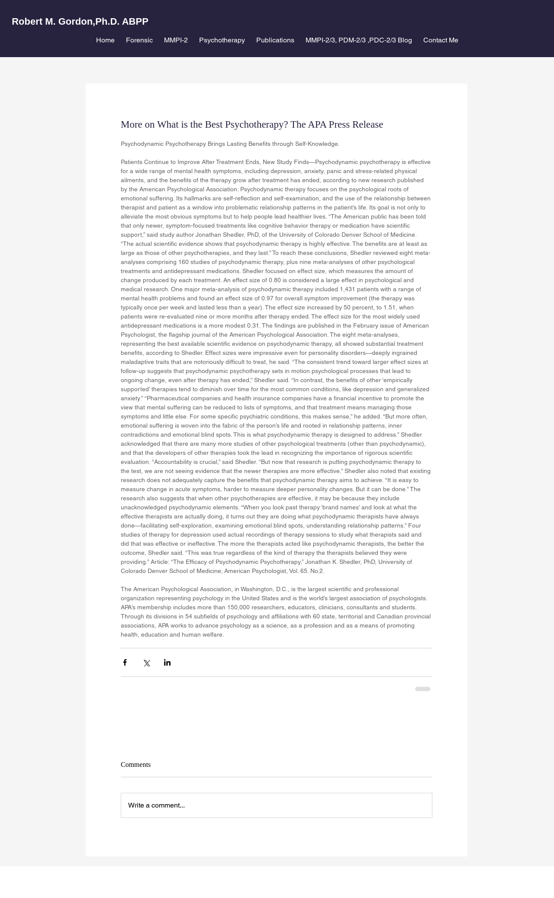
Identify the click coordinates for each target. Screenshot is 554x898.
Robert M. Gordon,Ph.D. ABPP (80, 21)
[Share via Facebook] (125, 662)
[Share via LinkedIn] (167, 662)
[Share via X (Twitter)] (146, 662)
